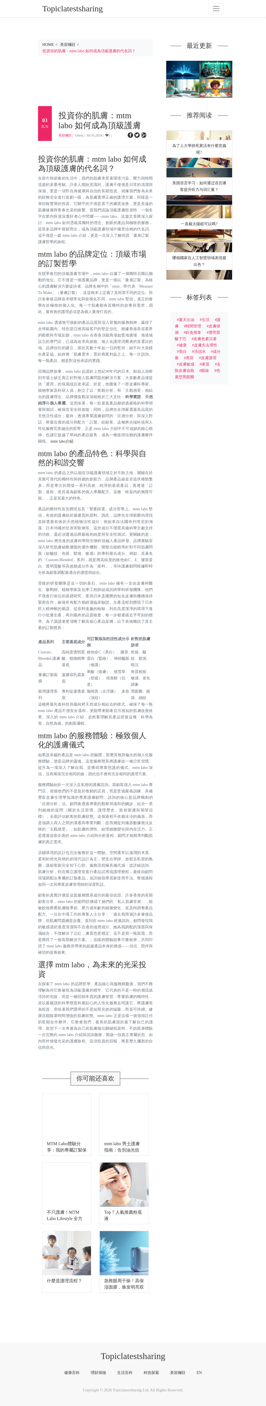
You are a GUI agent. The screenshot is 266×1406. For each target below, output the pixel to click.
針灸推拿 (193, 332)
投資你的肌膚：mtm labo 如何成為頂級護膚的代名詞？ (89, 51)
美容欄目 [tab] (178, 1372)
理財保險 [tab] (98, 1372)
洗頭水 (200, 351)
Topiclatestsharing (133, 1356)
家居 (205, 364)
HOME (48, 44)
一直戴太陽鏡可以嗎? (199, 224)
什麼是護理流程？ (64, 1280)
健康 (183, 345)
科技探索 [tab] (151, 1372)
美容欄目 (68, 44)
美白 (183, 351)
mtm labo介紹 (61, 441)
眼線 (205, 370)
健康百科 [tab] (72, 1372)
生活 (205, 319)
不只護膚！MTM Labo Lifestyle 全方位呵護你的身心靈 (65, 1218)
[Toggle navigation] (216, 8)
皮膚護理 (208, 358)
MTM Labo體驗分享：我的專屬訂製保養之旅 (67, 1150)
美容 (190, 358)
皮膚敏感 (186, 364)
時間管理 (193, 326)
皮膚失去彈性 (205, 345)
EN (199, 1372)
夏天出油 (186, 319)
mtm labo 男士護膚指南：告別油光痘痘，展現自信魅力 (122, 1150)
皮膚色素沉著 (205, 339)
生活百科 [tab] (125, 1372)
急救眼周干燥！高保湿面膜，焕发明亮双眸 (124, 1287)
